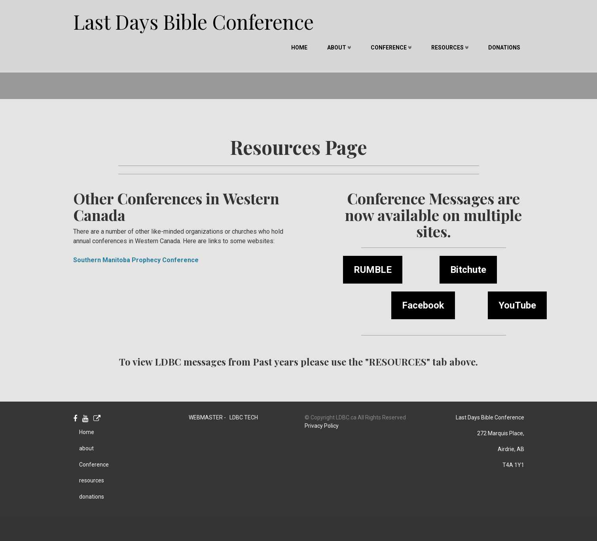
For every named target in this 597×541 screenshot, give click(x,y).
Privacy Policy (322, 426)
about (339, 47)
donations (504, 47)
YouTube (517, 305)
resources (449, 47)
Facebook (423, 305)
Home (299, 47)
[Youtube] (85, 419)
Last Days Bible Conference (193, 16)
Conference (391, 47)
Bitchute (468, 269)
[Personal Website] (96, 419)
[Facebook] (75, 419)
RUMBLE (373, 269)
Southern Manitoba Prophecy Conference (136, 260)
